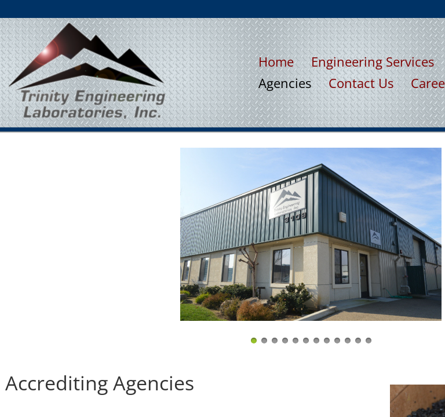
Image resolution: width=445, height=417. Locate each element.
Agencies (284, 83)
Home (276, 61)
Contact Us (361, 83)
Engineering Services (372, 61)
